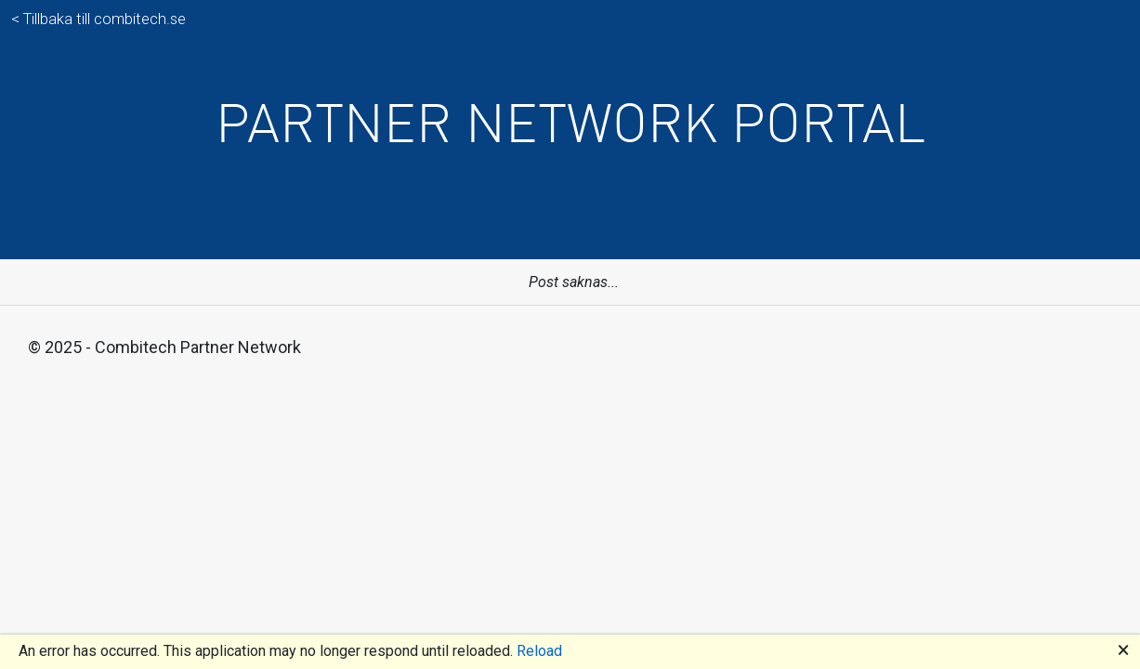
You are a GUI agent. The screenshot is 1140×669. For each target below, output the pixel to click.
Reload (539, 651)
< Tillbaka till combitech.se (98, 18)
